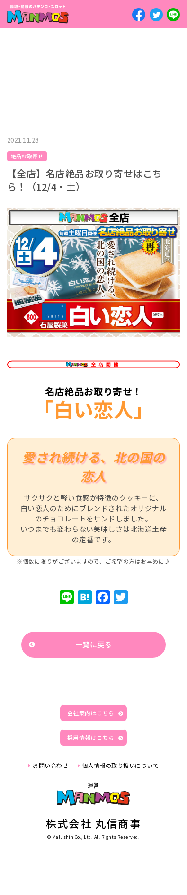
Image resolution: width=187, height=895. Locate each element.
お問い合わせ (50, 765)
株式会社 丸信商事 (93, 823)
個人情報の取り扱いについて (120, 765)
